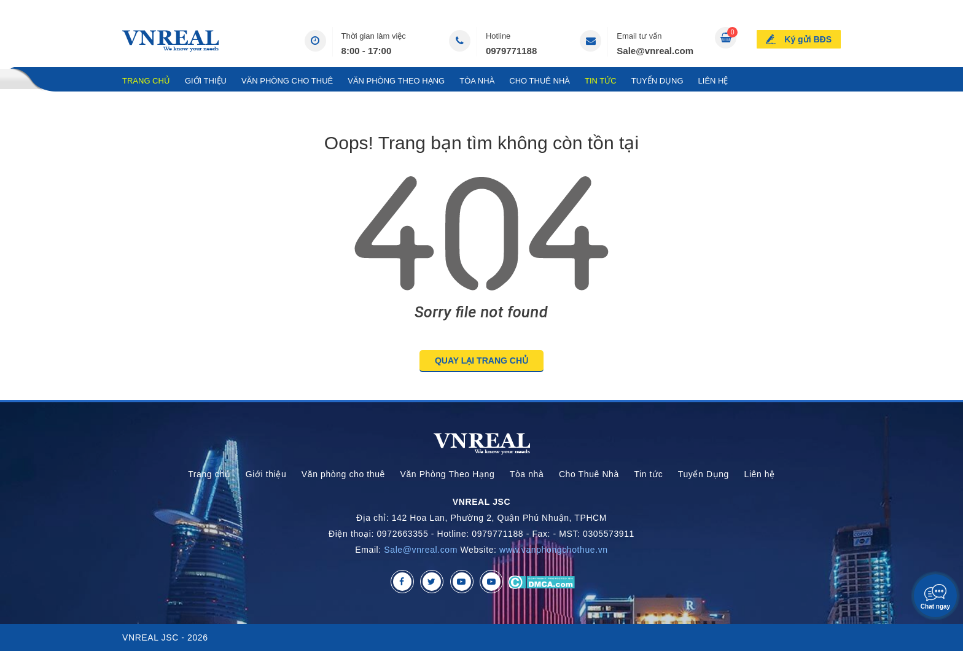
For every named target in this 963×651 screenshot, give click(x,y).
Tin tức (601, 80)
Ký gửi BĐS (808, 39)
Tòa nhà (476, 80)
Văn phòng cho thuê (287, 80)
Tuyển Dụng (657, 80)
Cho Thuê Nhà (539, 80)
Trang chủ (146, 80)
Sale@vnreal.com (655, 50)
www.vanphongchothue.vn (553, 550)
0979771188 (511, 50)
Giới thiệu (206, 80)
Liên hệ (713, 80)
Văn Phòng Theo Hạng (396, 80)
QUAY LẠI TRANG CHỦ (481, 360)
